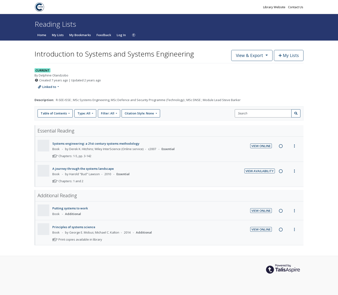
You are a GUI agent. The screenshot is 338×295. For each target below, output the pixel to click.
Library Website (274, 7)
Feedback (103, 35)
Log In (121, 35)
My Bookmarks (80, 35)
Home (41, 35)
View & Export (250, 55)
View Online (261, 146)
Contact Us (295, 7)
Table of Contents (54, 113)
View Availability (260, 171)
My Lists (58, 35)
